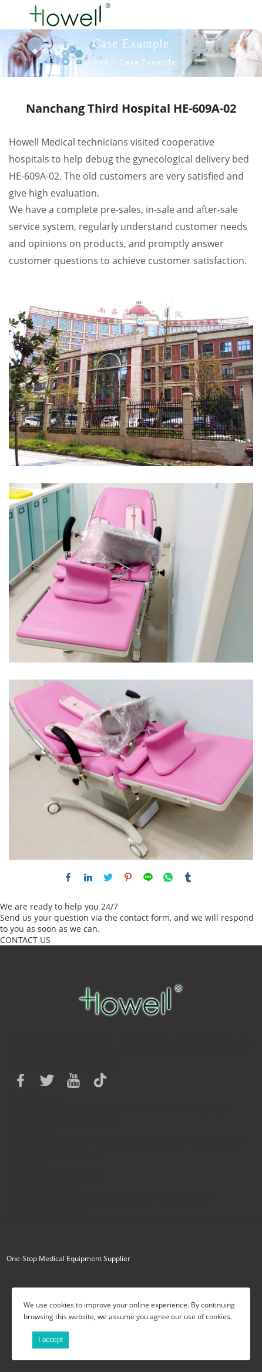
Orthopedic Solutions (50, 1142)
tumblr (188, 877)
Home (97, 62)
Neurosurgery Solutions (141, 1142)
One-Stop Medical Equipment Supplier (68, 1258)
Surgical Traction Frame (121, 1108)
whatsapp (168, 877)
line (148, 877)
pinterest (128, 877)
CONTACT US (25, 939)
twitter (108, 877)
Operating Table (40, 1108)
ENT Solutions (75, 1153)
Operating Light (200, 1108)
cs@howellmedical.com (54, 1175)
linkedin (88, 877)
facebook (68, 877)
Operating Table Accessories (64, 1120)
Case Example (147, 62)
